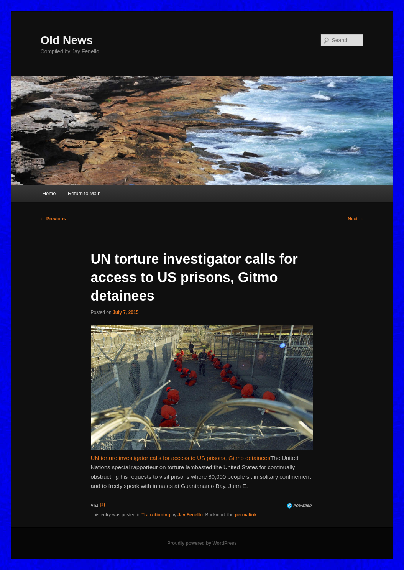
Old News (67, 40)
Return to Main (84, 193)
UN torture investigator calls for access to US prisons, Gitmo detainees (181, 458)
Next (355, 219)
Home (49, 193)
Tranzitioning (155, 514)
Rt (102, 504)
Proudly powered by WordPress (201, 543)
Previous (53, 219)
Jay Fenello (189, 514)
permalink (246, 514)
